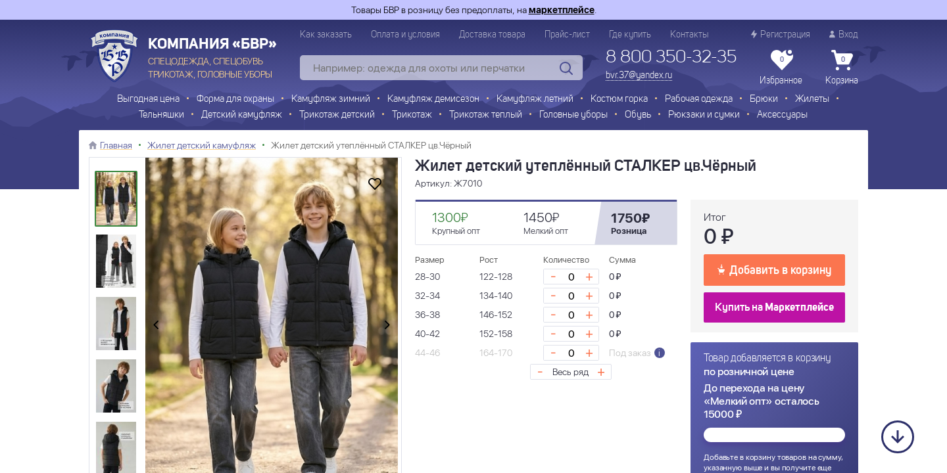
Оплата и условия (405, 34)
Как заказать (326, 34)
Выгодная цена (148, 99)
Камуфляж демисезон (433, 99)
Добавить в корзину (774, 269)
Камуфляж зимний (330, 99)
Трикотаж (412, 115)
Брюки (764, 99)
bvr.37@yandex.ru (639, 75)
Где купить (630, 34)
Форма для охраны (235, 99)
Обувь (638, 115)
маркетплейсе (562, 10)
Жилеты (812, 99)
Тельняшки (161, 115)
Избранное (781, 67)
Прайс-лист (567, 34)
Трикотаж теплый (485, 115)
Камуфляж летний (535, 99)
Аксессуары (782, 115)
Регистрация (780, 34)
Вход (843, 34)
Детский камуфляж (241, 115)
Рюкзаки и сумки (704, 115)
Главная (116, 145)
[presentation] (156, 326)
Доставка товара (492, 34)
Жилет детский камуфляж (201, 145)
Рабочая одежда (699, 99)
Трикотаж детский (337, 115)
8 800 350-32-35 (671, 58)
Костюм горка (619, 99)
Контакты (689, 34)
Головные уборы (573, 115)
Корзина (841, 67)
